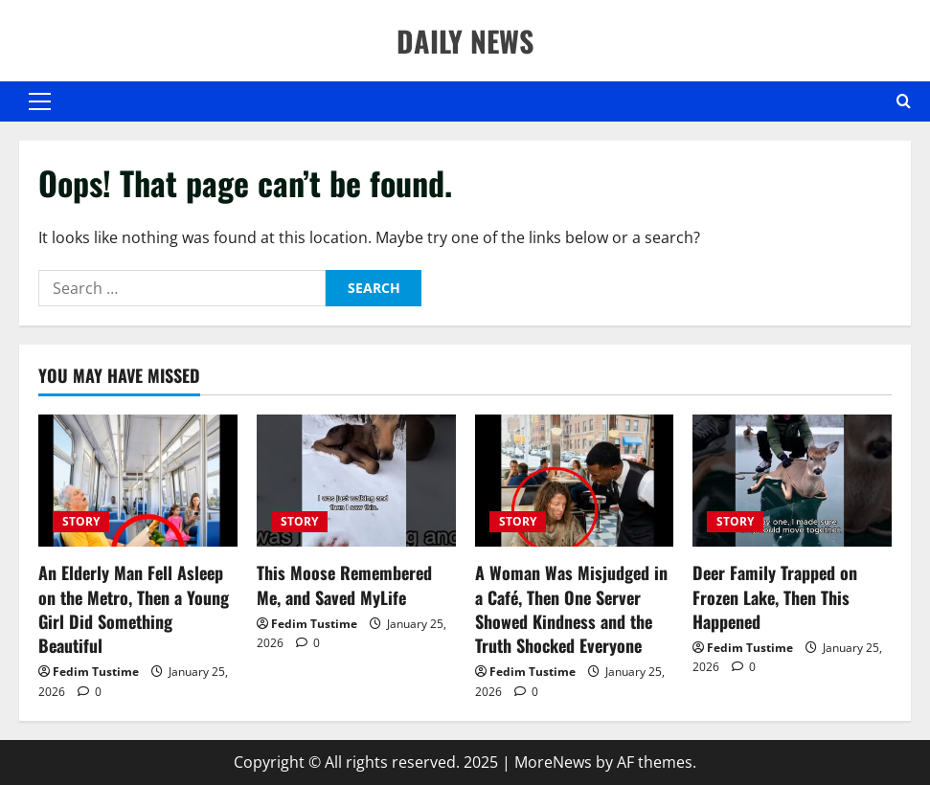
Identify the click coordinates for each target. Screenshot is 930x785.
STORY (81, 521)
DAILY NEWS (465, 40)
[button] (39, 101)
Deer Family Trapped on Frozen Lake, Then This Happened (774, 596)
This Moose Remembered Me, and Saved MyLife (344, 584)
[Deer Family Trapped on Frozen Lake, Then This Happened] (792, 481)
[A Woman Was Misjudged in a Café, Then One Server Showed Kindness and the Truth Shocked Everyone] (574, 481)
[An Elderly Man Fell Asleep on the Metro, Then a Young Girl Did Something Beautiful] (138, 481)
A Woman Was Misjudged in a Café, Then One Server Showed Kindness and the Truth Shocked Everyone (571, 609)
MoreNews (553, 762)
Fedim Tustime (96, 671)
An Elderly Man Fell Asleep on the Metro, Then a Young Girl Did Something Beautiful (133, 609)
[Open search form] (903, 101)
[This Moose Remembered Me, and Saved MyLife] (356, 481)
